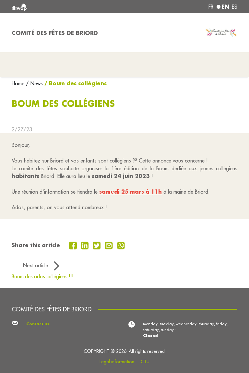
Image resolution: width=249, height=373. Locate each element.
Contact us (37, 323)
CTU (145, 362)
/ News (34, 83)
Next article (35, 265)
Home (19, 83)
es (234, 7)
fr (210, 7)
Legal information (117, 362)
